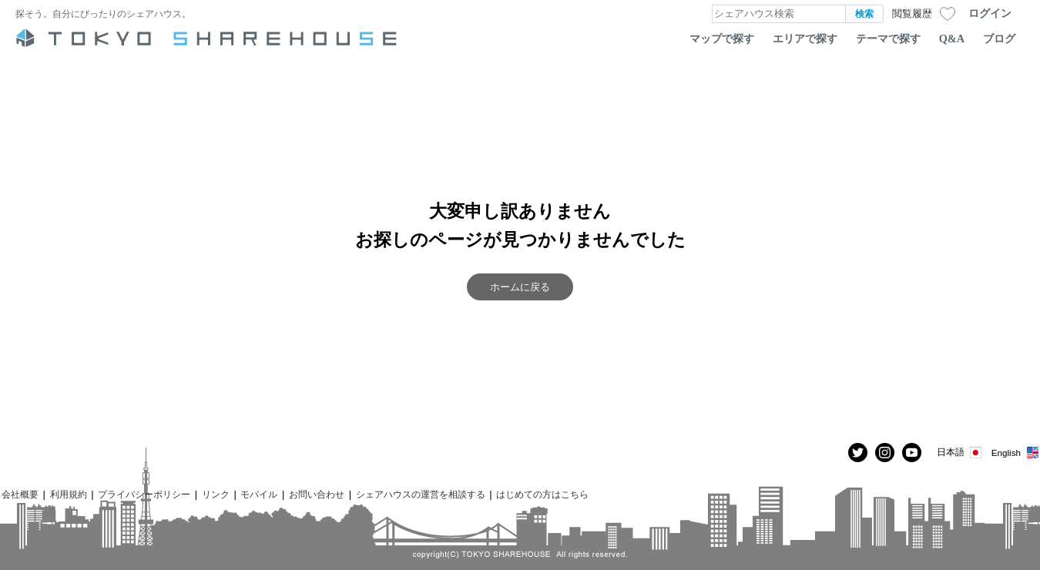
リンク (216, 494)
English (1015, 452)
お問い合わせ (316, 494)
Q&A (952, 38)
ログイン (989, 13)
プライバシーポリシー (144, 494)
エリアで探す (805, 38)
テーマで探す (888, 38)
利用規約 (68, 494)
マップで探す (721, 38)
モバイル (258, 494)
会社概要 (20, 494)
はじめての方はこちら (542, 494)
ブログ (999, 38)
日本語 (960, 452)
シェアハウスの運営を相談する (420, 494)
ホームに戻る (520, 287)
